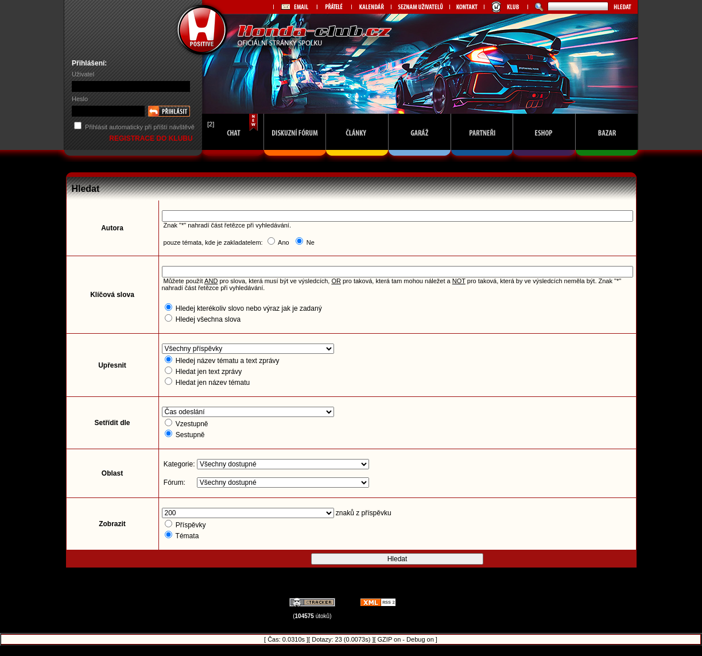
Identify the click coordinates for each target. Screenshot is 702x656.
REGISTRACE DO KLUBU (152, 138)
